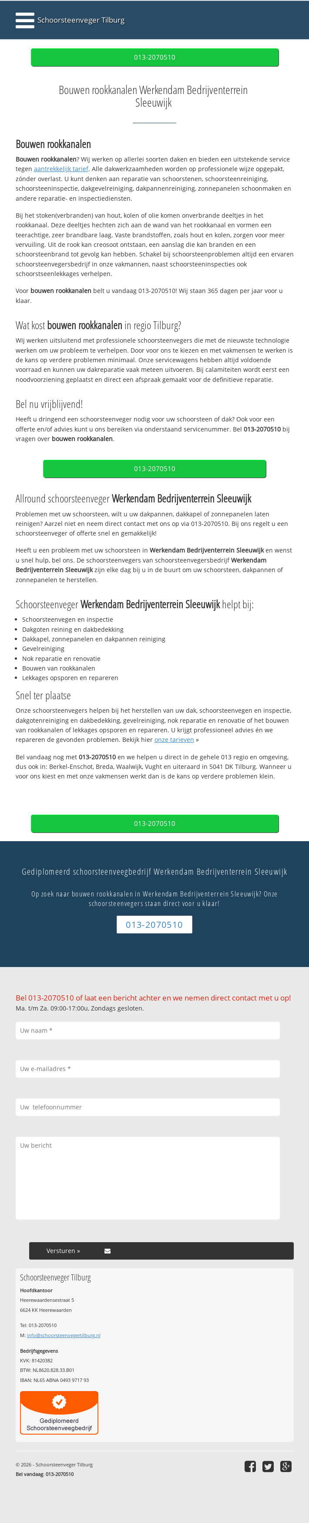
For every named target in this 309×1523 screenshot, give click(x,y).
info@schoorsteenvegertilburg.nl (64, 1335)
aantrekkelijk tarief (61, 169)
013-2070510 (154, 57)
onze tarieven (174, 739)
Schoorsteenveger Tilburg (80, 20)
